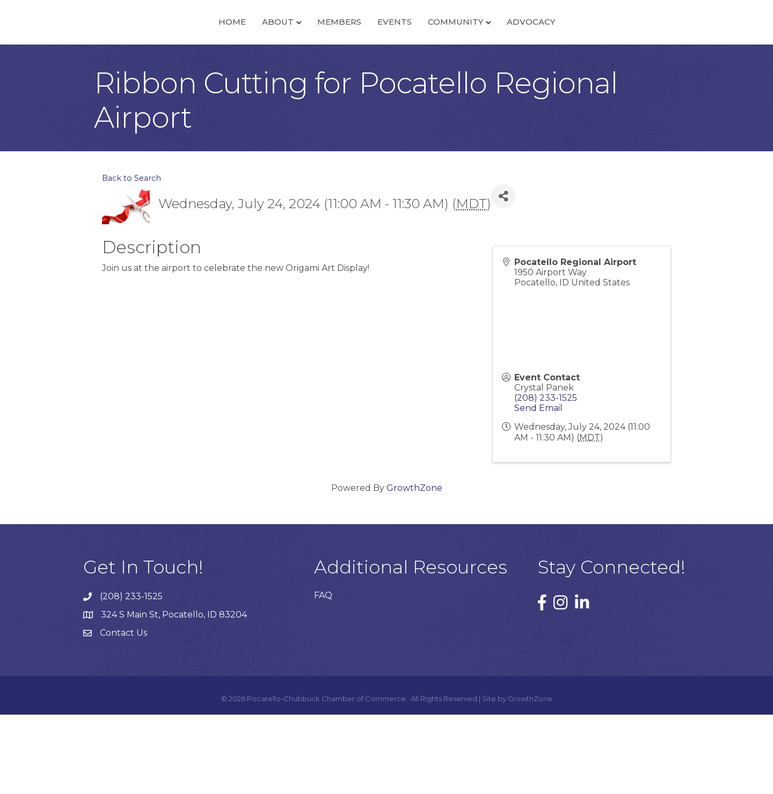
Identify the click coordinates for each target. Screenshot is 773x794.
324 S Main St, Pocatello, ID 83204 (174, 694)
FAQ (323, 674)
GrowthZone (414, 567)
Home (157, 61)
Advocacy (606, 61)
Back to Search (131, 257)
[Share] (503, 275)
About (202, 61)
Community (530, 61)
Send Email (538, 487)
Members (264, 61)
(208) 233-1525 (545, 477)
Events (470, 61)
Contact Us (123, 712)
